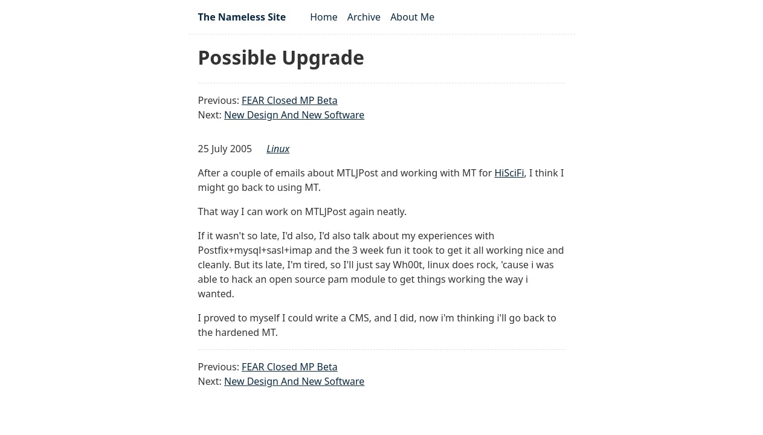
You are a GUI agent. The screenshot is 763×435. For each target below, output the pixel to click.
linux (277, 148)
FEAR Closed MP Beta (290, 100)
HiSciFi (509, 172)
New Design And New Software (294, 114)
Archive (364, 17)
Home (324, 17)
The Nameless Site (242, 17)
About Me (412, 17)
